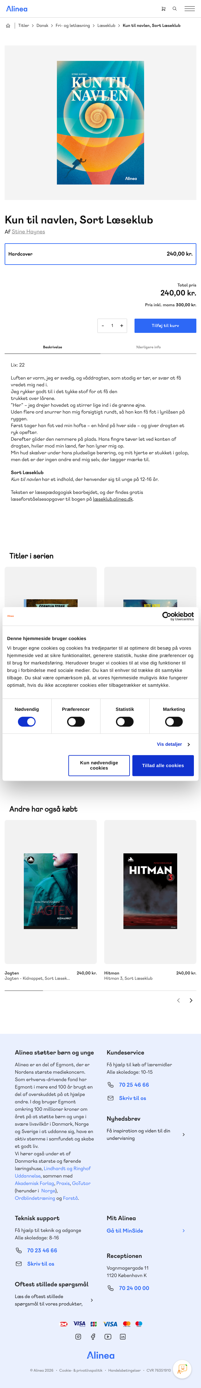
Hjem (8, 25)
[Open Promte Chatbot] (182, 1369)
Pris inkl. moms (160, 305)
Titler (23, 25)
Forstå (70, 1198)
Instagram (78, 1336)
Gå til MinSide (125, 1230)
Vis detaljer (169, 744)
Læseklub (106, 25)
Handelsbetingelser (124, 1370)
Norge (48, 1190)
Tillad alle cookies (163, 765)
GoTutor (81, 1183)
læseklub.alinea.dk (113, 499)
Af (8, 232)
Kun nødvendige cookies (99, 765)
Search (174, 8)
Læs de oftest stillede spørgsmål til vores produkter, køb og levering (49, 1300)
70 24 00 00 (134, 1288)
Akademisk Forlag (34, 1183)
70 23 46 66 (42, 1250)
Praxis (63, 1183)
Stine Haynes (28, 231)
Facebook (93, 1336)
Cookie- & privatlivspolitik (80, 1370)
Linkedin (122, 1336)
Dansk (42, 25)
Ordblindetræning (35, 1198)
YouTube (108, 1336)
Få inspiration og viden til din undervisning (138, 1134)
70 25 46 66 (134, 1085)
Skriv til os (132, 1098)
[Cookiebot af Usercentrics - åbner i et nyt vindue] (167, 616)
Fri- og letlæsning (73, 25)
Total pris (186, 285)
